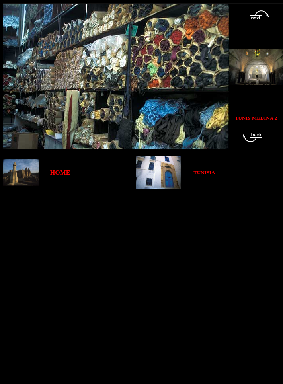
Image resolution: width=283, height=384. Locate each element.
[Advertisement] (96, 285)
